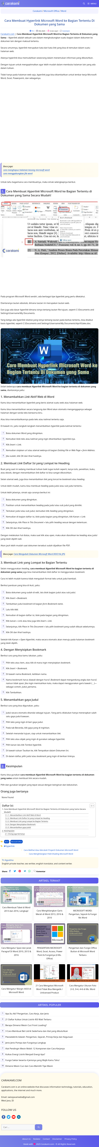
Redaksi (36, 1139)
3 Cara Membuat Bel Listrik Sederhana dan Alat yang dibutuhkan (36, 1031)
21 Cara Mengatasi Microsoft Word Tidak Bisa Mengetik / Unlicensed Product (49, 989)
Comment (66, 31)
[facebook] (9, 871)
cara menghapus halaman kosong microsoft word (26, 170)
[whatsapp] (29, 871)
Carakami (37, 11)
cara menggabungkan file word (17, 173)
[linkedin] (18, 1118)
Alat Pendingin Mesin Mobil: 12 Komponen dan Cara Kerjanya (35, 1048)
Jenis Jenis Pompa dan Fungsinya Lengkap (25, 1042)
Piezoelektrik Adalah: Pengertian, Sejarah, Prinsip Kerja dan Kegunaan (39, 1036)
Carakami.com (8, 34)
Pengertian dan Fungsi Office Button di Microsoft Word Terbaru (83, 951)
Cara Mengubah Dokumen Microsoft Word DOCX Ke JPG (39, 554)
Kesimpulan (9, 831)
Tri (33, 31)
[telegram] (24, 871)
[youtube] (13, 1118)
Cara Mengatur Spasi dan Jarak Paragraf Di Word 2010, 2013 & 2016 (16, 951)
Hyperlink (10, 846)
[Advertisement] (49, 122)
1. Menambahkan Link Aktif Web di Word (24, 815)
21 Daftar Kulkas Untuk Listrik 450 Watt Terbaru (28, 1019)
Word (63, 11)
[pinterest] (19, 871)
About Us (26, 1139)
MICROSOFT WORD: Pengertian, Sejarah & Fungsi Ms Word (83, 914)
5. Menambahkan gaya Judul (19, 827)
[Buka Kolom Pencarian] (84, 3)
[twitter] (14, 871)
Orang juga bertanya (16, 834)
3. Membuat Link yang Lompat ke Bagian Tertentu (28, 821)
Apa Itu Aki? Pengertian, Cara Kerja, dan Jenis (27, 1013)
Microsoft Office (51, 11)
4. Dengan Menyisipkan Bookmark (21, 824)
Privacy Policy (70, 1139)
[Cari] (38, 1127)
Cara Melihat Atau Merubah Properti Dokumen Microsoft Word (51, 850)
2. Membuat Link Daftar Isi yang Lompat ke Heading (29, 818)
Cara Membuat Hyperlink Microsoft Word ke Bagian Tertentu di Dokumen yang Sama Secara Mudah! (45, 810)
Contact (46, 1139)
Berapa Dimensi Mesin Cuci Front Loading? (26, 1025)
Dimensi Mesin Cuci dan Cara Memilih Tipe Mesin (29, 1066)
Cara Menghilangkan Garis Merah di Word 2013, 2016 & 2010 (49, 914)
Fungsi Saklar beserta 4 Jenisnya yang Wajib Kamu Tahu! (32, 1060)
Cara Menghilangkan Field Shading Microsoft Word (51, 854)
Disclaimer (57, 1139)
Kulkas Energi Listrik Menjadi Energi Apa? (25, 1054)
